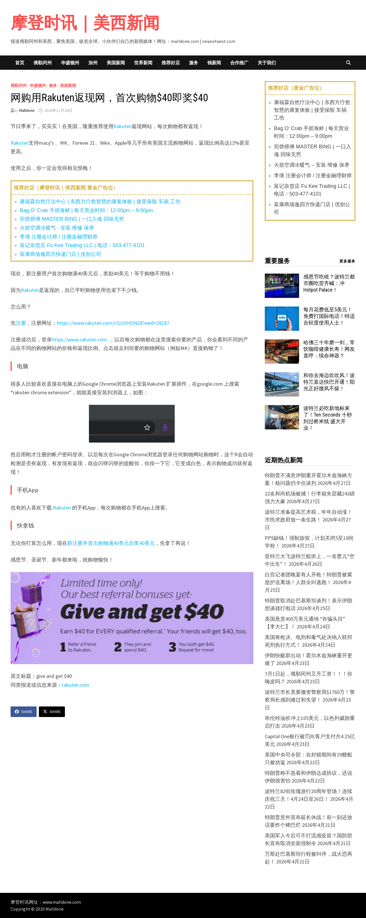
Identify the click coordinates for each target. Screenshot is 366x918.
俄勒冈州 (42, 62)
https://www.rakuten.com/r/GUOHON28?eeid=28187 (113, 323)
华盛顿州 (70, 62)
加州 (93, 62)
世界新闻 (143, 62)
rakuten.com (75, 685)
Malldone (27, 110)
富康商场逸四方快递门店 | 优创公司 (60, 254)
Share (23, 711)
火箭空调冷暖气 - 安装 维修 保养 (57, 228)
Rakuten (123, 126)
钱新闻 (214, 62)
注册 (21, 323)
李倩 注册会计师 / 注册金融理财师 (59, 237)
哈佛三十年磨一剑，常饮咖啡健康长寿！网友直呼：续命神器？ (329, 349)
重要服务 (277, 260)
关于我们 (267, 62)
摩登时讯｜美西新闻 (85, 22)
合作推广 (239, 62)
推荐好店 (171, 62)
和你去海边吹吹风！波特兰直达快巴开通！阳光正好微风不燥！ (329, 381)
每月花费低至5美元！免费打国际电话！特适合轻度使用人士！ (329, 316)
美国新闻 (116, 62)
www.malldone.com (62, 902)
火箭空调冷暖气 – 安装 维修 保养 (311, 165)
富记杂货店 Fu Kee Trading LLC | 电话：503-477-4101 (82, 245)
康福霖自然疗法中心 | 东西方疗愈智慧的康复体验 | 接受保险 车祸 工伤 (100, 201)
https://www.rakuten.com (80, 339)
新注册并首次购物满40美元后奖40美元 (111, 543)
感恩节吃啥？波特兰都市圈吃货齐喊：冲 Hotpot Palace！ (329, 283)
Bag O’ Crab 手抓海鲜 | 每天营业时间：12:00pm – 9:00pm (86, 210)
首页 (19, 62)
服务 (193, 62)
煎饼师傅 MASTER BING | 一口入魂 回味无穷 (72, 219)
